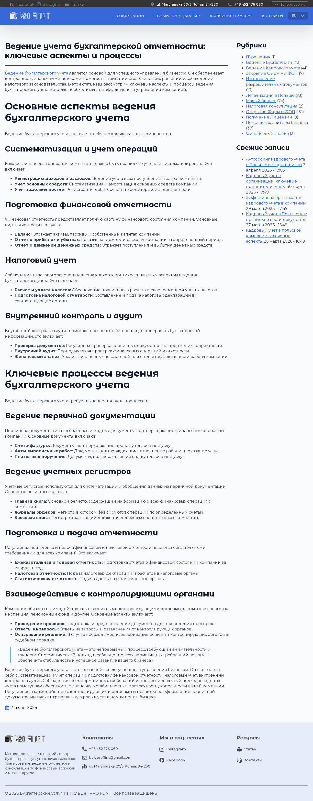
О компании (130, 18)
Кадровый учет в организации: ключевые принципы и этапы (271, 181)
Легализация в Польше (270, 95)
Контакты (272, 18)
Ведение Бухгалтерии (269, 62)
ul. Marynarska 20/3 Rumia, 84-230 (187, 4)
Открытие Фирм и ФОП (270, 111)
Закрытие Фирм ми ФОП (272, 73)
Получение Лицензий (269, 117)
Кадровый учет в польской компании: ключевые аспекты (274, 236)
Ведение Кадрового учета (273, 68)
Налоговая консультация (272, 106)
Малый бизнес (261, 100)
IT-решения (258, 57)
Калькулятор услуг (231, 18)
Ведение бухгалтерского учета (36, 73)
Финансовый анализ (267, 133)
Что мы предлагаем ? (177, 18)
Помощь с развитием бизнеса (277, 122)
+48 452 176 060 (248, 4)
